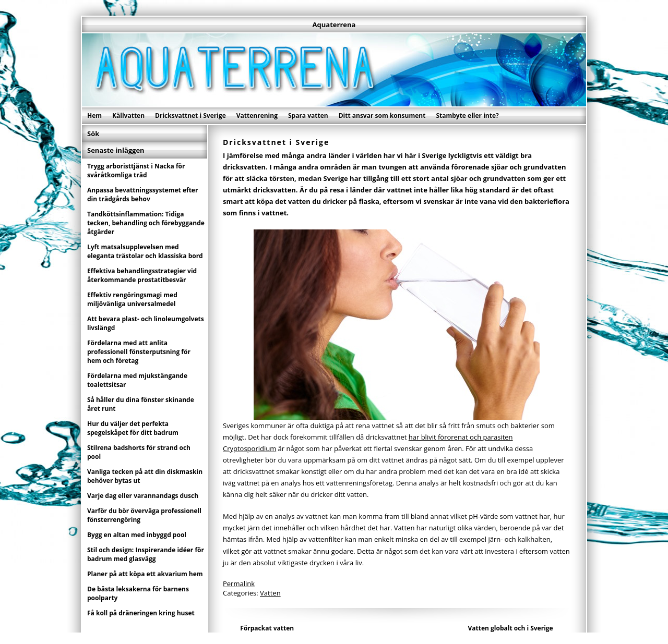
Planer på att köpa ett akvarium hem (145, 573)
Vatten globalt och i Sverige (510, 628)
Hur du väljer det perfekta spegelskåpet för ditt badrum (132, 428)
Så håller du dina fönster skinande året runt (140, 404)
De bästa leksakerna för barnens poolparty (138, 593)
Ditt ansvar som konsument (382, 115)
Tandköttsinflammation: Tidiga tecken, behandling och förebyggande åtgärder (146, 223)
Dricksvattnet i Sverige (190, 115)
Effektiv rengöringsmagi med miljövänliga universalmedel (132, 299)
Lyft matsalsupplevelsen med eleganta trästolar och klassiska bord (145, 251)
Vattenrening (257, 115)
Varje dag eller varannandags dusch (142, 495)
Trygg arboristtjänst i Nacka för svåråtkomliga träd (136, 170)
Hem (94, 115)
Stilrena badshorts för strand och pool (138, 452)
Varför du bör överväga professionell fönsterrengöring (144, 515)
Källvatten (128, 115)
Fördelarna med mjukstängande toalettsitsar (137, 380)
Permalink (239, 583)
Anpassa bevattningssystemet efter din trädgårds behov (142, 194)
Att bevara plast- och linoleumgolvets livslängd (145, 323)
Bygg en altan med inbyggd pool (136, 534)
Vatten (270, 593)
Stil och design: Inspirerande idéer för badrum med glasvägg (145, 554)
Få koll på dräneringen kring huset (141, 613)
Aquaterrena (334, 24)
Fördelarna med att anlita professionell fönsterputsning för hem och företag (138, 351)
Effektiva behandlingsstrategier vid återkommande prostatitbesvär (142, 275)
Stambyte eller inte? (467, 115)
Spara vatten (308, 115)
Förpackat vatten (267, 628)
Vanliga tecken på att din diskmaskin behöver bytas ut (144, 476)
